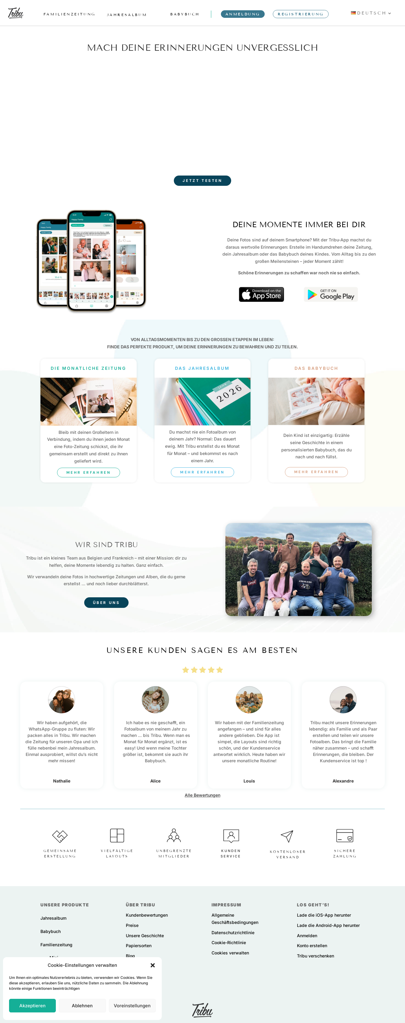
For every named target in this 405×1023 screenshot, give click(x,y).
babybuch (185, 14)
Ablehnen (82, 1005)
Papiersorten (138, 945)
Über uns (106, 602)
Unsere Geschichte (145, 935)
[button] (153, 965)
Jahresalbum (53, 918)
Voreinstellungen (132, 1005)
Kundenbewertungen (147, 915)
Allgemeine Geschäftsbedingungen (235, 918)
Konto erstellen (312, 945)
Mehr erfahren (88, 472)
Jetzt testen (202, 180)
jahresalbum (127, 14)
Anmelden (307, 935)
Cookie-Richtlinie (229, 942)
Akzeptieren (32, 1005)
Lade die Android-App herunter (328, 925)
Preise (132, 925)
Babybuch (50, 931)
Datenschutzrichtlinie (233, 932)
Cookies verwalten (230, 952)
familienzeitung (69, 14)
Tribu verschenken (315, 955)
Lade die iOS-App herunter (324, 915)
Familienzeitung (56, 944)
